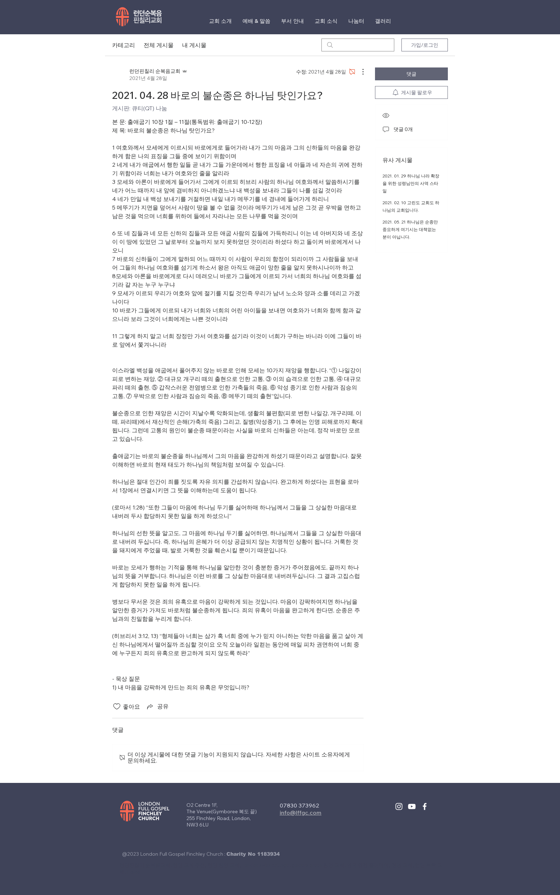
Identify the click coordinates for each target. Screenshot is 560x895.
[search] (357, 45)
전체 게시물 (159, 45)
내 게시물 (194, 45)
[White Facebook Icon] (424, 806)
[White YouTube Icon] (411, 806)
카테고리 (123, 45)
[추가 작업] (359, 71)
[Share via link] (157, 706)
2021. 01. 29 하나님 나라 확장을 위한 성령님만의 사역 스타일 (410, 183)
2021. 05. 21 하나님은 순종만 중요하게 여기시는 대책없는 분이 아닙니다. (410, 229)
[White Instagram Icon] (399, 806)
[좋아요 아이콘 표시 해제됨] (116, 706)
